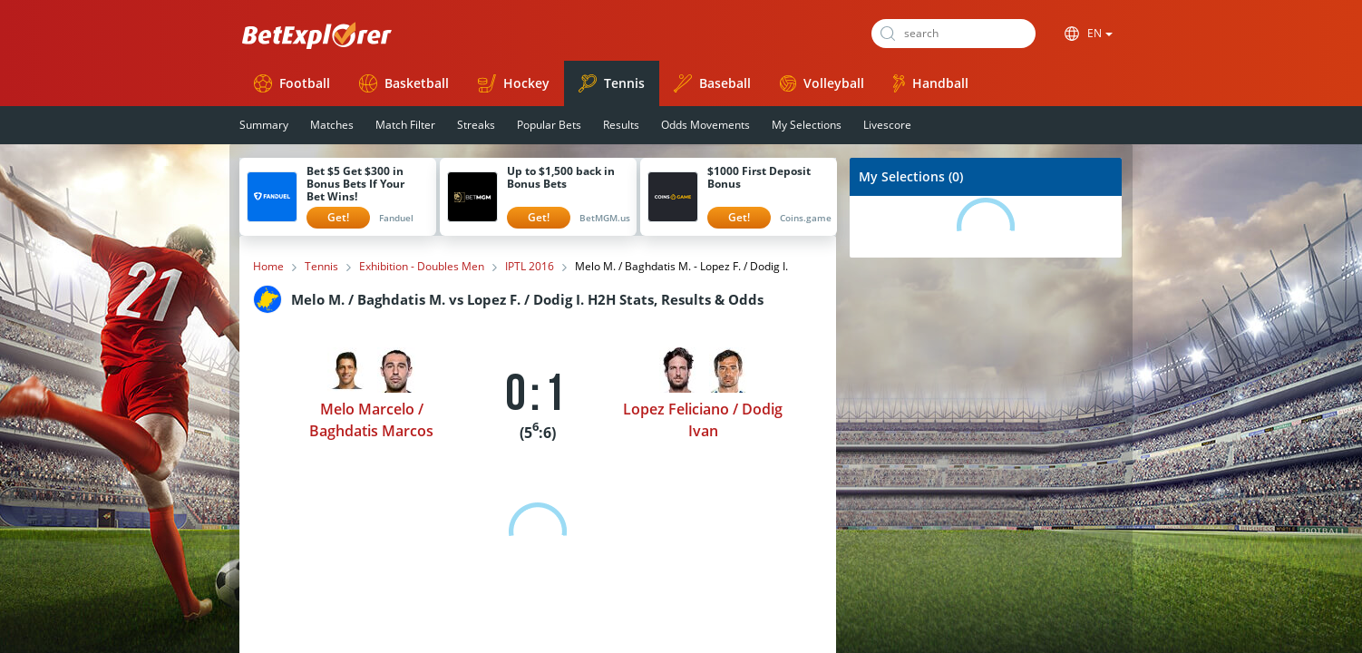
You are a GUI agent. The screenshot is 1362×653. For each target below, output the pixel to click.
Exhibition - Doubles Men (421, 266)
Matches (332, 124)
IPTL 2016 (529, 266)
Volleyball (822, 83)
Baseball (712, 83)
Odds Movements (705, 124)
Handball (930, 83)
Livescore (887, 124)
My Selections (807, 124)
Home (268, 266)
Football (292, 83)
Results (621, 124)
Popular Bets (549, 124)
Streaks (476, 124)
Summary (263, 124)
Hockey (514, 83)
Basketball (404, 83)
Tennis (612, 83)
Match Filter (405, 124)
